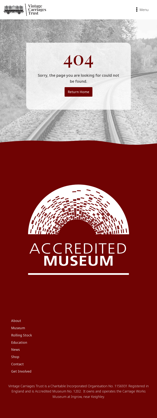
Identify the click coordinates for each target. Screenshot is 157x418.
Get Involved (21, 371)
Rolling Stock (21, 335)
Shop (15, 357)
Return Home (78, 92)
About (16, 320)
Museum (18, 328)
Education (19, 342)
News (15, 349)
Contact (17, 364)
